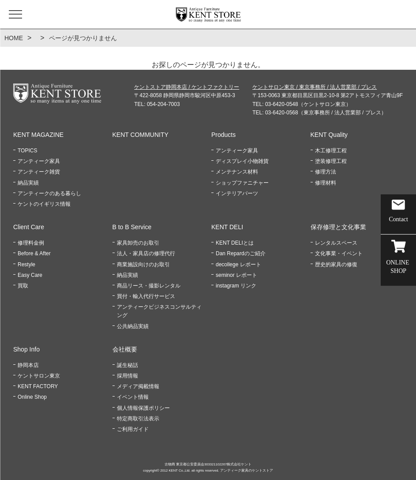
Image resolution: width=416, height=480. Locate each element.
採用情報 (127, 376)
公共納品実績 (133, 326)
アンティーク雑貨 (39, 172)
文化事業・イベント (339, 253)
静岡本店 (28, 365)
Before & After (34, 253)
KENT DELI (227, 227)
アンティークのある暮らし (49, 193)
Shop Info (26, 349)
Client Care (28, 227)
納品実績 (28, 183)
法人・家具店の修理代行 (146, 253)
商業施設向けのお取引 (143, 264)
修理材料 (325, 183)
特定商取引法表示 (138, 419)
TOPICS (27, 150)
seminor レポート (236, 275)
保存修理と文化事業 (338, 227)
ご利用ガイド (133, 429)
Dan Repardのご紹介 (241, 253)
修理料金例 (31, 243)
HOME (13, 38)
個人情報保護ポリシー (143, 408)
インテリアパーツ (237, 193)
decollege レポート (238, 264)
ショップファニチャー (242, 183)
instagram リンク (236, 286)
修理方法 (325, 172)
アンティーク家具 (39, 161)
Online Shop (32, 397)
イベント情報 (133, 397)
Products (223, 134)
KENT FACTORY (38, 386)
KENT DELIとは (235, 243)
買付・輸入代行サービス (146, 296)
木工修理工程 (331, 150)
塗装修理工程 (331, 161)
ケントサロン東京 (39, 376)
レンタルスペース (336, 243)
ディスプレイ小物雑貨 (242, 161)
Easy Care (30, 275)
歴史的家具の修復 (336, 264)
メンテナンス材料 (237, 172)
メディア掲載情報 (138, 386)
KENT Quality (329, 134)
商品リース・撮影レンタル (148, 286)
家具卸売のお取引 (138, 243)
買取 (23, 286)
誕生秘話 (127, 365)
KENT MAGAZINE (38, 134)
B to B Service (132, 227)
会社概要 (124, 349)
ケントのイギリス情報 (44, 204)
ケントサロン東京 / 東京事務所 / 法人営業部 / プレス (314, 87)
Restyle (26, 264)
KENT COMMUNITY (140, 134)
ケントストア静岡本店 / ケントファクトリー (186, 87)
